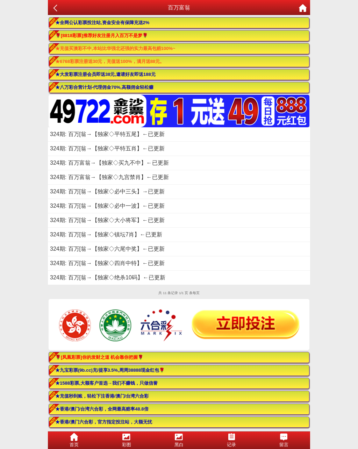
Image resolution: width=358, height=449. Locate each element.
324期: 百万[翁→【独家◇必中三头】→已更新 (107, 191)
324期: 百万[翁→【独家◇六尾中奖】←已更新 (107, 249)
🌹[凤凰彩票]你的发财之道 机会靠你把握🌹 (99, 357)
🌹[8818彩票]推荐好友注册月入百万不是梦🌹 (101, 35)
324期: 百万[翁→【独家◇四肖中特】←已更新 (107, 263)
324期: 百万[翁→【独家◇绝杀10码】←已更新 (107, 277)
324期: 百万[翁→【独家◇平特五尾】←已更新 (107, 134)
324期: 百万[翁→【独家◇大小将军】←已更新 (107, 220)
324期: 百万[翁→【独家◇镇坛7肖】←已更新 (106, 234)
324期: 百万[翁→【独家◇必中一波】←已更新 (107, 206)
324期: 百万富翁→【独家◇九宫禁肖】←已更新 (109, 177)
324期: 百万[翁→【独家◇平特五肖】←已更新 (107, 148)
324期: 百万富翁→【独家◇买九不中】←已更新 (109, 163)
